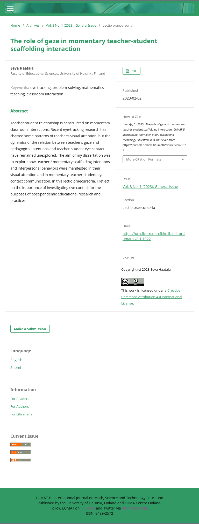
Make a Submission (30, 328)
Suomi (15, 367)
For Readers (19, 398)
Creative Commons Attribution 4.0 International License (151, 297)
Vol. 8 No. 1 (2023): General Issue (71, 25)
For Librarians (21, 414)
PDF (133, 71)
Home (15, 25)
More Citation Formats (143, 159)
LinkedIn (88, 508)
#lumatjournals (135, 508)
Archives (32, 25)
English (16, 359)
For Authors (19, 406)
